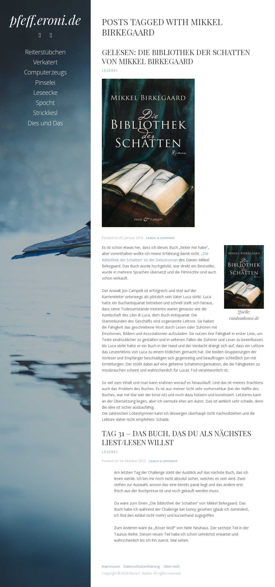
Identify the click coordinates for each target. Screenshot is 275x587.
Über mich (172, 566)
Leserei (110, 70)
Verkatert (45, 62)
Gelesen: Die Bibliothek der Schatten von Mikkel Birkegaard (176, 56)
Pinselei (45, 82)
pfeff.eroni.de (45, 19)
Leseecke (45, 92)
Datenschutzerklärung (142, 566)
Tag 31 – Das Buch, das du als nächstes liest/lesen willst (176, 437)
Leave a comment (160, 237)
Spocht (45, 102)
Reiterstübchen (45, 52)
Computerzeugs (45, 72)
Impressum (111, 566)
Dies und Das (45, 123)
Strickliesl (45, 112)
